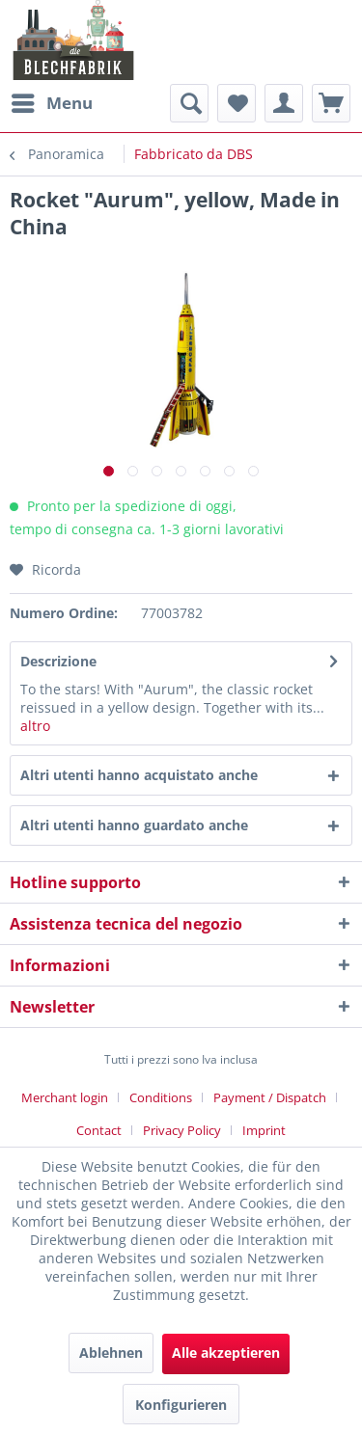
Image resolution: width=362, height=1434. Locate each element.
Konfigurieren (181, 1404)
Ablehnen (111, 1352)
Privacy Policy (182, 1130)
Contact (99, 1130)
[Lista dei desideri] (236, 103)
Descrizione (58, 661)
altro (35, 726)
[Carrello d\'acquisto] (331, 103)
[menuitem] (51, 103)
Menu (52, 101)
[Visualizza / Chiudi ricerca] (189, 103)
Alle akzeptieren (226, 1352)
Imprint (264, 1130)
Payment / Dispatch (269, 1097)
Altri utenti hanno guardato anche (134, 825)
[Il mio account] (284, 103)
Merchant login (64, 1097)
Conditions (160, 1097)
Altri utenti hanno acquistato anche (139, 775)
